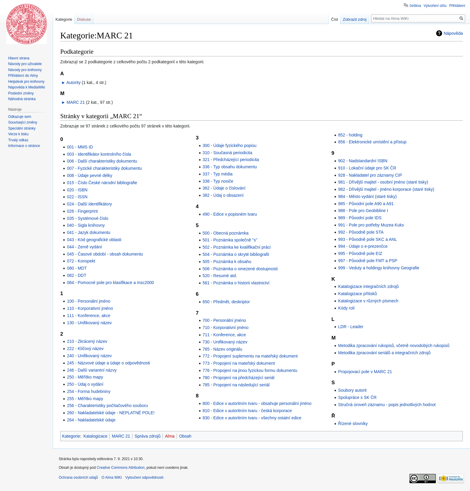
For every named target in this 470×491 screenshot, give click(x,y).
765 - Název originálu (222, 349)
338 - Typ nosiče (218, 181)
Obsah (185, 436)
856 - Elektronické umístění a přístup (372, 141)
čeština (415, 6)
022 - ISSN (77, 196)
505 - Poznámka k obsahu (227, 261)
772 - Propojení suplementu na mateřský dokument (250, 356)
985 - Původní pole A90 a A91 (366, 203)
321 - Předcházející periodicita (231, 159)
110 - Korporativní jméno (90, 308)
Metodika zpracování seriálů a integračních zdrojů (384, 352)
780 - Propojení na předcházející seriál (239, 377)
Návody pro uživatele (25, 64)
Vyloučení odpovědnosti (144, 477)
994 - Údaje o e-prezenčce (363, 246)
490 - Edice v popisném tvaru (230, 214)
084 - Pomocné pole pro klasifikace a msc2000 (110, 282)
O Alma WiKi (112, 477)
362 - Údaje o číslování (224, 188)
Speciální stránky (21, 128)
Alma (169, 436)
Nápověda (453, 33)
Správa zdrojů (147, 436)
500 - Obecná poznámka (225, 233)
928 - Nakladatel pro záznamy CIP (370, 175)
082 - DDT (76, 275)
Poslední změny (21, 93)
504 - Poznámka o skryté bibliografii (236, 254)
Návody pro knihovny (25, 70)
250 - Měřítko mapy (85, 377)
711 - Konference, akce (224, 334)
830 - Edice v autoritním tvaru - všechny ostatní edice (252, 417)
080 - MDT (77, 268)
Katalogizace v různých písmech (368, 300)
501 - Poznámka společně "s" (230, 240)
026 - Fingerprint (82, 211)
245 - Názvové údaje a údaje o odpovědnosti (108, 363)
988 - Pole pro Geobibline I (363, 210)
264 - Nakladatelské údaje (91, 420)
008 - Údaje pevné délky (89, 175)
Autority (73, 82)
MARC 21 (76, 102)
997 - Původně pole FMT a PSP (367, 260)
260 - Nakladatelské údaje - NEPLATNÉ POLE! (110, 412)
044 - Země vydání (84, 246)
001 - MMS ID (80, 147)
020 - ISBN (77, 189)
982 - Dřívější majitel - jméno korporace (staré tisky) (386, 189)
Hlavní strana (18, 58)
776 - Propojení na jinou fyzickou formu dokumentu (250, 370)
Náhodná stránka (21, 99)
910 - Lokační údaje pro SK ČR (367, 168)
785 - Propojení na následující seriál (236, 384)
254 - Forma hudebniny (88, 391)
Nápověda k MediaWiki (26, 87)
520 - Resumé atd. (220, 275)
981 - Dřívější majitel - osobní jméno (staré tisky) (383, 182)
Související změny (22, 122)
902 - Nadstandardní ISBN (362, 160)
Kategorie (71, 436)
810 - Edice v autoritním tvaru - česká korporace (247, 410)
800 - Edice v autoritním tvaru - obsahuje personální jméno (257, 403)
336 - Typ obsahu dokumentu (230, 166)
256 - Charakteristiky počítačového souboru (107, 405)
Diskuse (84, 19)
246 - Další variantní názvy (92, 370)
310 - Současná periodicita (227, 152)
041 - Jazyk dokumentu (88, 232)
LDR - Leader (350, 326)
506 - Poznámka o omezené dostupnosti (240, 268)
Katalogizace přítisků (357, 293)
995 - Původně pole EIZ (360, 253)
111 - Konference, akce (88, 315)
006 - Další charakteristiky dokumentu (102, 161)
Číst (334, 19)
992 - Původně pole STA (361, 232)
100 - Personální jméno (88, 301)
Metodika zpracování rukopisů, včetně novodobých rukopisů (393, 345)
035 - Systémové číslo (87, 218)
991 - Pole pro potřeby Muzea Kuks (371, 225)
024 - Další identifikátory (89, 204)
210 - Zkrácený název (87, 341)
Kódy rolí (346, 308)
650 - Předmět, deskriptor (226, 301)
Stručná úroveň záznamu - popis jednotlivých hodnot (387, 404)
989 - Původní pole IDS (360, 217)
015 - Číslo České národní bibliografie (102, 182)
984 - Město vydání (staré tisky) (367, 196)
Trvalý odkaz (18, 140)
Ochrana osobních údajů (78, 477)
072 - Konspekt (81, 261)
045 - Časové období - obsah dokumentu (105, 254)
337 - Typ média (218, 174)
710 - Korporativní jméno (225, 327)
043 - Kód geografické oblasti (94, 239)
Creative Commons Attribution (120, 468)
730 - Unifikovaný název (225, 342)
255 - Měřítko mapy (85, 398)
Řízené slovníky (353, 423)
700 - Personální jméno (224, 320)
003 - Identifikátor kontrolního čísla (99, 154)
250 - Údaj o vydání (85, 384)
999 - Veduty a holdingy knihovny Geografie (378, 267)
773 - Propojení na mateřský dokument (239, 363)
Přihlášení (457, 6)
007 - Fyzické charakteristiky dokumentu (104, 168)
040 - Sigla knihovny (86, 225)
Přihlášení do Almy (23, 75)
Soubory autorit (352, 390)
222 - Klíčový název (85, 348)
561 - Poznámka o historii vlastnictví (236, 282)
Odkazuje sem (19, 117)
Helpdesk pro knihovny (26, 81)
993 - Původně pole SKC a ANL (367, 239)
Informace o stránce (24, 146)
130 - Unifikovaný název (89, 322)
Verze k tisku (18, 134)
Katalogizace (95, 436)
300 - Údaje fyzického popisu (230, 145)
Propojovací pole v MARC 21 (365, 371)
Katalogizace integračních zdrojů (368, 286)
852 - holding (350, 135)
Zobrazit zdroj (355, 19)
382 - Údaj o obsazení (223, 195)
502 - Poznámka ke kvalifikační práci (237, 247)
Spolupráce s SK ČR (357, 397)
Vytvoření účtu (435, 6)
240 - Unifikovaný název (89, 355)
